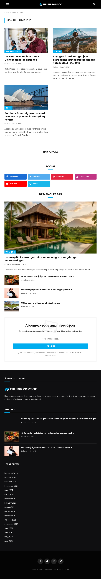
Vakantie (10, 252)
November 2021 (10, 515)
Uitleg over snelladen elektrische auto (40, 303)
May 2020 (8, 537)
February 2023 (10, 503)
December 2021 (10, 511)
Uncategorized (13, 51)
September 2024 (11, 486)
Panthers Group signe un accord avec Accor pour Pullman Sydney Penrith (24, 116)
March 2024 (9, 494)
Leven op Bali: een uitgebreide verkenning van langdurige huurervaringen (40, 259)
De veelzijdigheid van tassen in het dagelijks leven (46, 289)
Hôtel (8, 108)
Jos (8, 64)
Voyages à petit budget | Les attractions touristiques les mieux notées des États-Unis (74, 60)
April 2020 (8, 541)
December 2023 (10, 498)
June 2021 (8, 528)
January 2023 (10, 507)
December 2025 (10, 473)
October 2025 (10, 477)
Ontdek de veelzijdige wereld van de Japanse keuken (48, 276)
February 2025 (10, 482)
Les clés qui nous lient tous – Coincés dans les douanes (21, 58)
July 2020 (8, 532)
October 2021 (10, 520)
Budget (57, 51)
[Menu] (7, 4)
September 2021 (11, 524)
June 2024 (8, 490)
